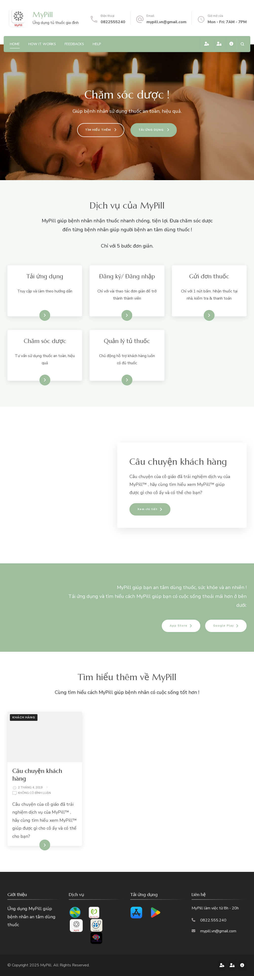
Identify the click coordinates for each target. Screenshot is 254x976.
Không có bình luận (34, 793)
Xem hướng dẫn (117, 315)
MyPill (43, 14)
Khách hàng (23, 717)
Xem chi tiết (200, 315)
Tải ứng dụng (36, 315)
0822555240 (113, 22)
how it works (42, 44)
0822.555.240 (213, 920)
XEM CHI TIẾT (36, 845)
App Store (178, 626)
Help (97, 44)
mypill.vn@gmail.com (166, 22)
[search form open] (242, 44)
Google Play (223, 626)
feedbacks (74, 44)
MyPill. (46, 965)
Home (15, 44)
